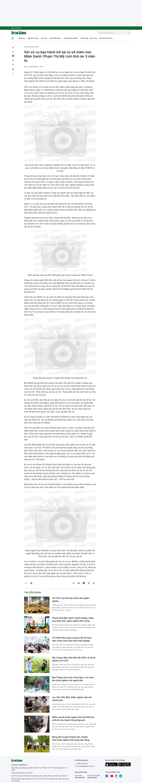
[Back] (13, 73)
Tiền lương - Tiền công (88, 38)
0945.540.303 (82, 763)
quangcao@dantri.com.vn (86, 766)
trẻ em (92, 165)
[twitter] (13, 51)
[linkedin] (13, 56)
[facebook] (13, 47)
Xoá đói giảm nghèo (71, 38)
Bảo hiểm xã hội (55, 38)
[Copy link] (13, 64)
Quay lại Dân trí (16, 28)
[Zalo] (13, 60)
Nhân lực (22, 38)
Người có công (33, 38)
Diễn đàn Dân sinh (105, 38)
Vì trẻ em (44, 38)
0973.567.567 (80, 777)
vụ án (32, 204)
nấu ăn (44, 467)
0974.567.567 (92, 777)
